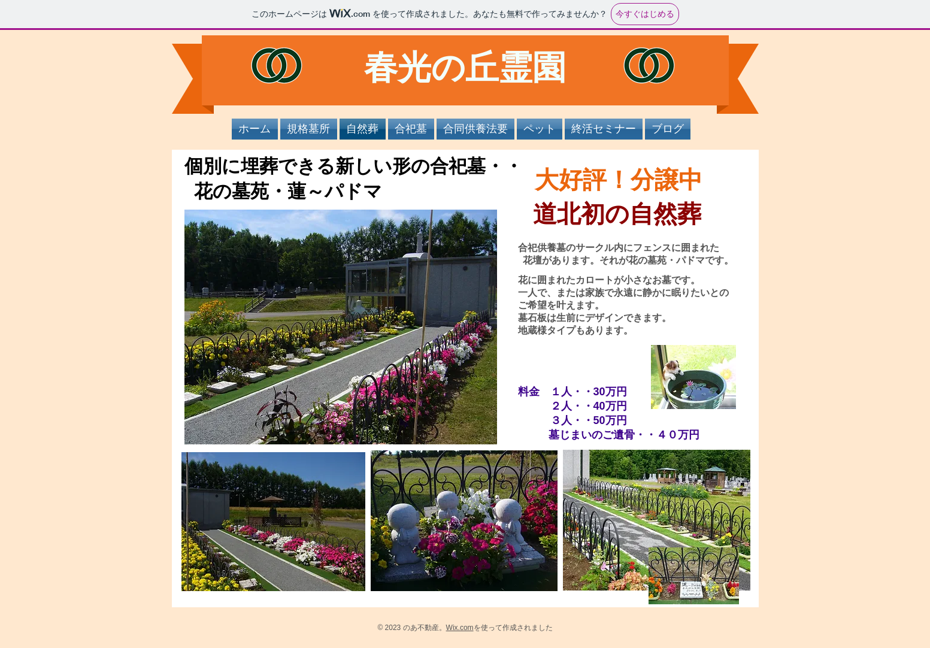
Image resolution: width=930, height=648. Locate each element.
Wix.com (460, 627)
